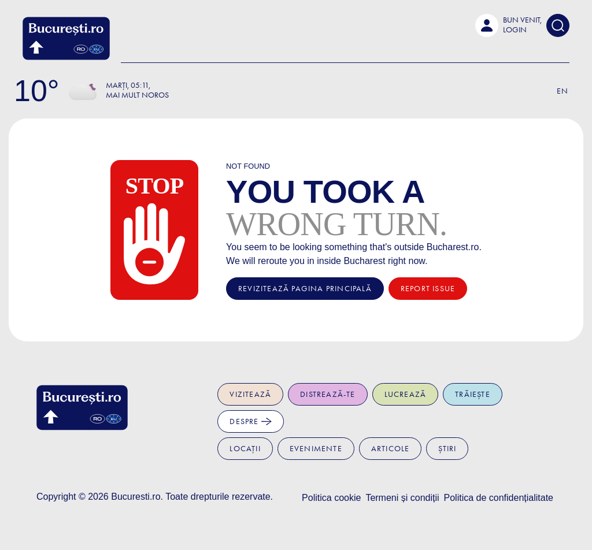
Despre (250, 421)
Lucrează (405, 394)
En (562, 91)
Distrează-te (327, 394)
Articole (390, 449)
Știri (447, 449)
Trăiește (472, 394)
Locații (245, 449)
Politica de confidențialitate (498, 498)
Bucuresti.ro (135, 496)
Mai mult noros (137, 95)
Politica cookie (331, 498)
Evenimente (316, 449)
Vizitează (250, 394)
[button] (508, 25)
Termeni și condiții (402, 498)
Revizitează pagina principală (305, 288)
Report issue (428, 288)
